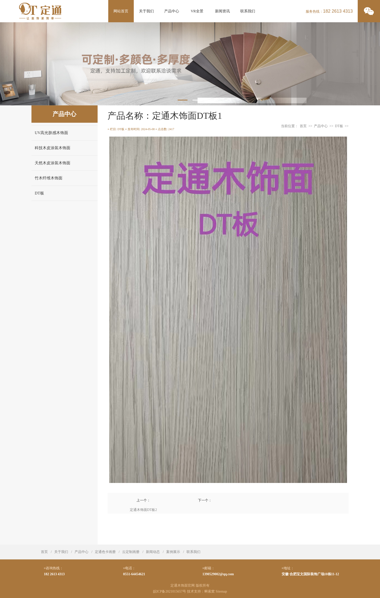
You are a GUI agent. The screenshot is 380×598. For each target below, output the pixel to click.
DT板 (39, 193)
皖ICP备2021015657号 (169, 591)
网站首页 (120, 11)
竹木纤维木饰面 (48, 178)
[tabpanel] (190, 63)
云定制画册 (130, 552)
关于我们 (146, 11)
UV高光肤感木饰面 (51, 133)
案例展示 (173, 552)
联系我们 (247, 11)
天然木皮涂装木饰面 (52, 163)
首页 (303, 126)
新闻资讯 (222, 11)
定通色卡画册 (105, 552)
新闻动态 (153, 552)
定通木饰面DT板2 (143, 510)
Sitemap (221, 591)
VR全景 (197, 11)
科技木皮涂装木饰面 (52, 148)
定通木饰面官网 (182, 585)
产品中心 (171, 11)
